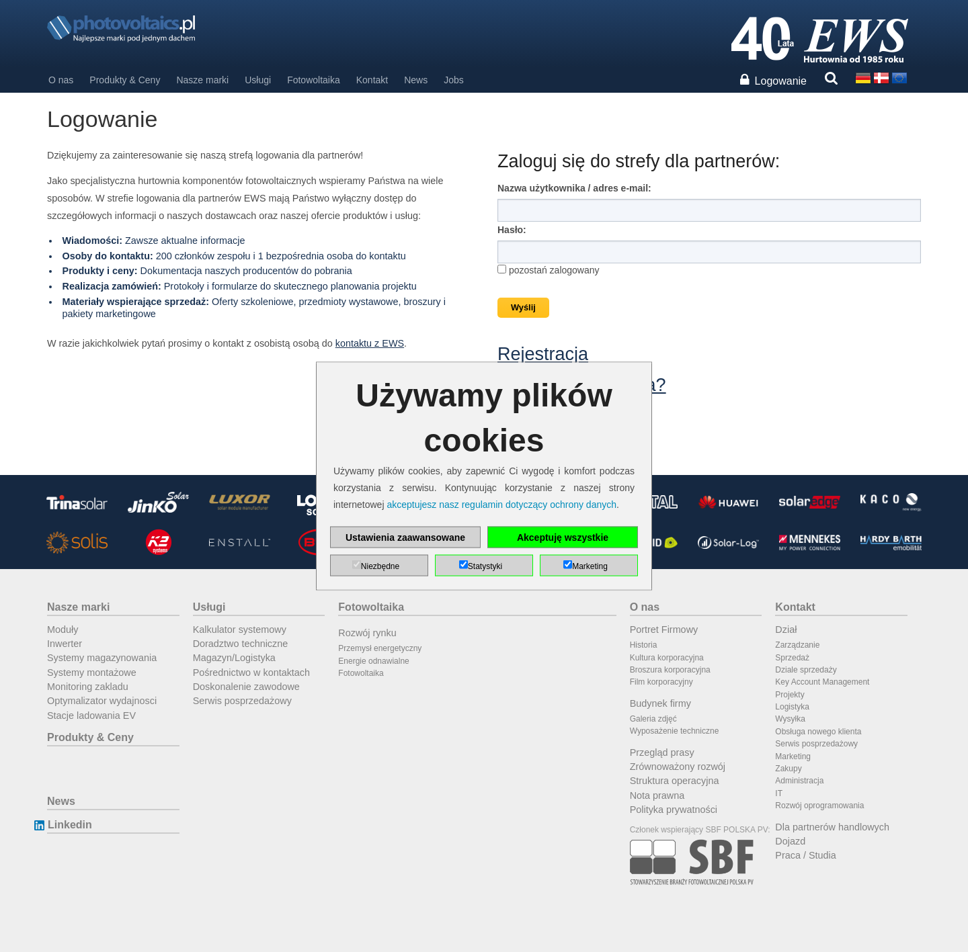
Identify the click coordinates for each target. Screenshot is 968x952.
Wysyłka (790, 719)
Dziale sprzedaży (805, 670)
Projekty (789, 694)
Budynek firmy (660, 703)
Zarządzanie (797, 645)
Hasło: (511, 229)
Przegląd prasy (662, 752)
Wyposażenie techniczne (674, 731)
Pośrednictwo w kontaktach (251, 672)
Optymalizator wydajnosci (102, 700)
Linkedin (69, 824)
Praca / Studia (805, 855)
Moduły (62, 629)
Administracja (799, 780)
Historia (643, 645)
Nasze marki (202, 80)
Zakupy (788, 768)
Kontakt (372, 80)
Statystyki (485, 566)
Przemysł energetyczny (379, 648)
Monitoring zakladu (87, 686)
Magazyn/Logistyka (234, 657)
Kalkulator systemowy (239, 629)
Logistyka (792, 706)
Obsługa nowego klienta (818, 731)
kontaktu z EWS (369, 343)
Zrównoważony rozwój (677, 766)
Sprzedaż (792, 657)
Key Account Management (822, 682)
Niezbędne (380, 566)
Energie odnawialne (373, 661)
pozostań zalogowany (548, 270)
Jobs (454, 80)
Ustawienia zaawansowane (405, 537)
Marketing (793, 756)
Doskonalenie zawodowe (246, 686)
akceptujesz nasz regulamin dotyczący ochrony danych (501, 504)
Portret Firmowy (664, 629)
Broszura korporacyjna (670, 670)
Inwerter (64, 643)
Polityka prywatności (673, 809)
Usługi (258, 80)
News (416, 80)
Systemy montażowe (91, 672)
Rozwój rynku (367, 633)
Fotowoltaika (313, 80)
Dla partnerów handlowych (832, 827)
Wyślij (523, 307)
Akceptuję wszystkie (562, 537)
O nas (60, 80)
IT (778, 793)
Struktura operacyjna (674, 780)
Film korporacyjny (661, 682)
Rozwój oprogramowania (819, 805)
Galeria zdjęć (653, 719)
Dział (786, 629)
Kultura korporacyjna (667, 657)
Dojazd (790, 841)
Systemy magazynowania (102, 657)
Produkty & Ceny (124, 80)
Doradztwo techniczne (240, 643)
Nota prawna (657, 795)
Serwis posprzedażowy (242, 700)
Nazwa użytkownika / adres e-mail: (574, 188)
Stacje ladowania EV (91, 715)
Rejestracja (542, 354)
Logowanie (781, 81)
